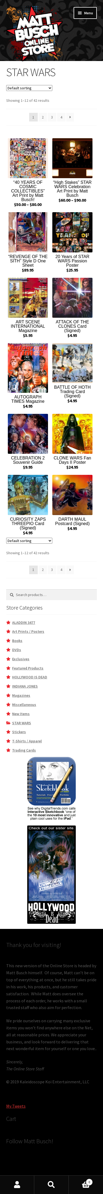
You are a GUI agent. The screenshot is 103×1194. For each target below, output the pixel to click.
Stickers (19, 731)
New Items (21, 713)
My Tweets (16, 1106)
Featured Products (27, 668)
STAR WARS (21, 723)
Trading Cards (24, 750)
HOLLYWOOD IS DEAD (29, 677)
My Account (17, 1185)
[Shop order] (29, 88)
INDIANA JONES (25, 686)
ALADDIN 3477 (23, 622)
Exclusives (20, 659)
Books (17, 640)
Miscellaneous (24, 704)
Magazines (21, 695)
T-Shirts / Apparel (27, 741)
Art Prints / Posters (28, 631)
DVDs (16, 649)
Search (51, 1185)
